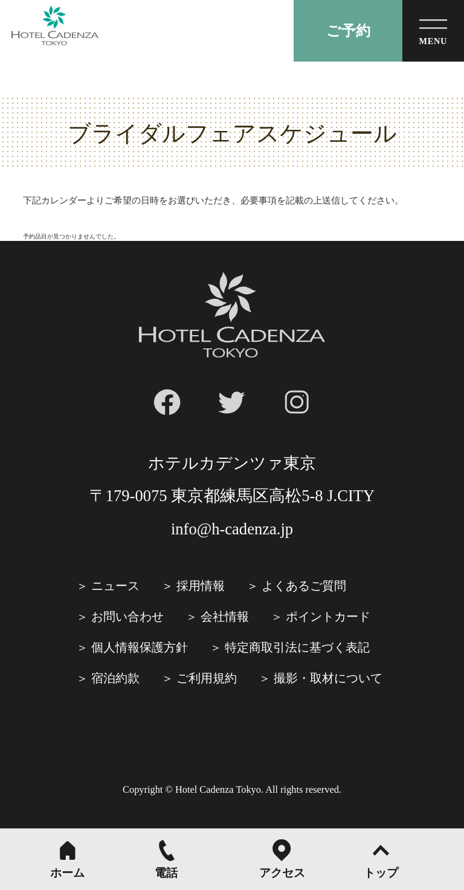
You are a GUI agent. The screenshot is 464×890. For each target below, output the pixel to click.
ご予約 (348, 31)
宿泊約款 (115, 678)
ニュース (115, 585)
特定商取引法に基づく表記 (297, 647)
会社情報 (225, 616)
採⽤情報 (200, 585)
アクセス (282, 872)
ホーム (67, 872)
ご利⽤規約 (206, 678)
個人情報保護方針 (139, 647)
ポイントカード (328, 616)
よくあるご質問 (304, 585)
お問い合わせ (127, 616)
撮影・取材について (328, 678)
